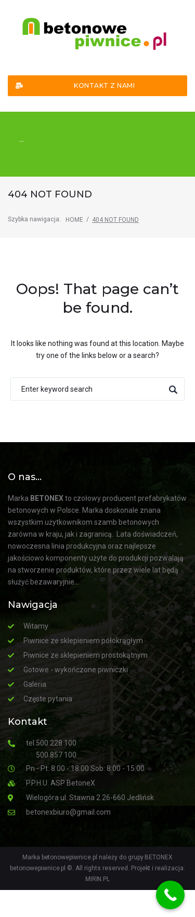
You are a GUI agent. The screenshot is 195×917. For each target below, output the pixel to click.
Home (74, 219)
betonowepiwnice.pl (38, 868)
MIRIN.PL (97, 879)
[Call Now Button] (170, 895)
